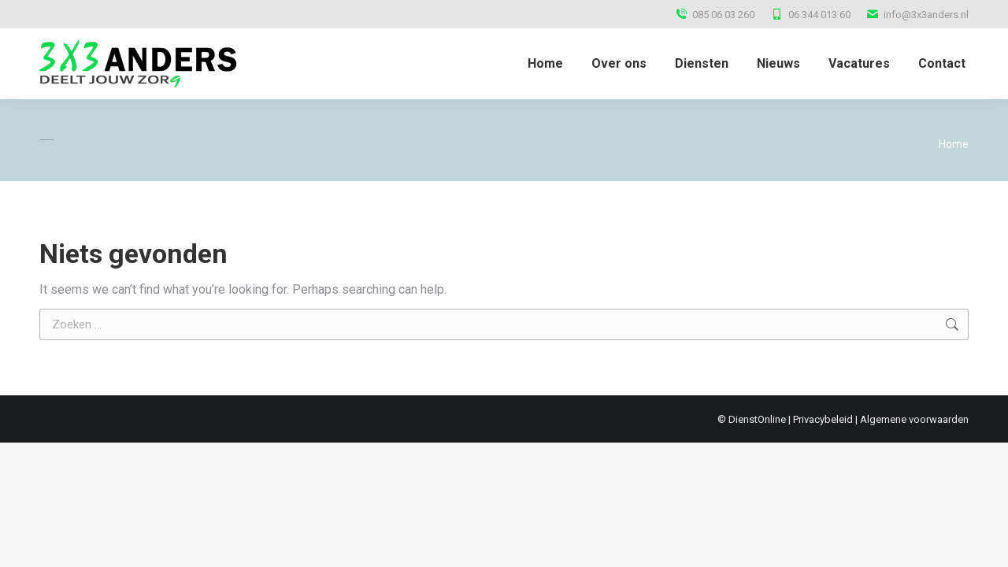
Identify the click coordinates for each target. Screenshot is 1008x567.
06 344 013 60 (810, 14)
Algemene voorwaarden (914, 419)
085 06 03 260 (715, 14)
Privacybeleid (823, 419)
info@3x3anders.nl (917, 14)
